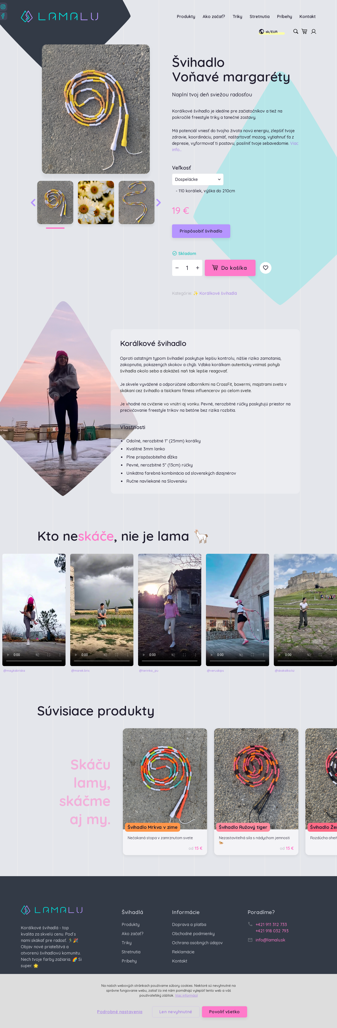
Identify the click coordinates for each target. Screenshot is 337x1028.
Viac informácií (186, 995)
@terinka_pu (148, 670)
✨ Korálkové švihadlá (215, 293)
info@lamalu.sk (270, 940)
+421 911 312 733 (271, 924)
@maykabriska (14, 670)
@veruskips (215, 670)
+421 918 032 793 (272, 930)
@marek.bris (80, 670)
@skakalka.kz (284, 670)
